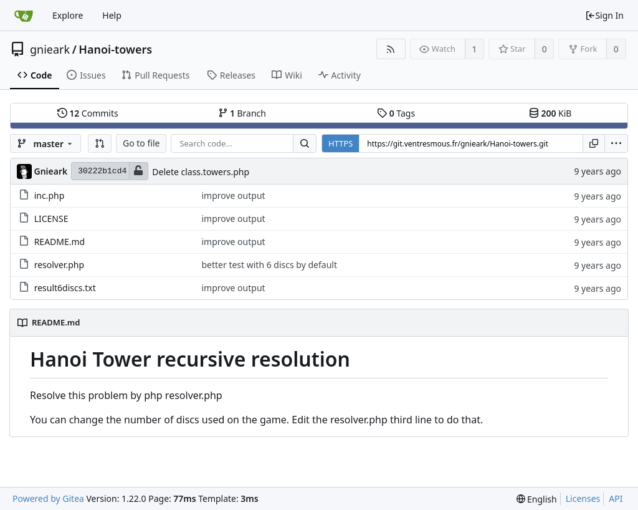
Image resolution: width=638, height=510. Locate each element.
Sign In (604, 15)
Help (111, 15)
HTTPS (340, 143)
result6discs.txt (65, 288)
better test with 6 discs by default (269, 265)
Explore (67, 15)
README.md (59, 242)
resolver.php (59, 265)
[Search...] (305, 143)
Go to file (141, 143)
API (615, 498)
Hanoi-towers (115, 49)
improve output (233, 195)
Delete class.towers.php (200, 172)
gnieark (50, 49)
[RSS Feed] (391, 49)
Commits (87, 113)
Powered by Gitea (48, 498)
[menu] (616, 143)
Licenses (583, 498)
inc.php (49, 195)
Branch (242, 113)
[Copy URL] (594, 143)
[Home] (23, 15)
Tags (396, 113)
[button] (100, 143)
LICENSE (51, 218)
